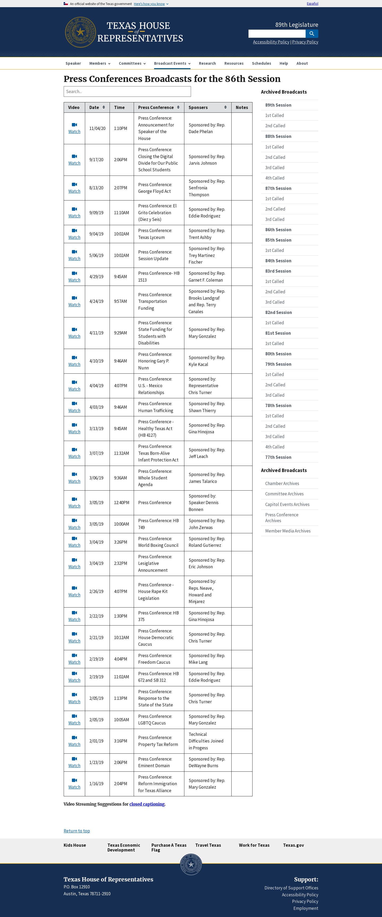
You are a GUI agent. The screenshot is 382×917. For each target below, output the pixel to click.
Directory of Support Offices (291, 888)
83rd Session (278, 271)
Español (312, 3)
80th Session (278, 354)
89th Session (278, 105)
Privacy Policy (305, 42)
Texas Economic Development (123, 847)
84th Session (278, 261)
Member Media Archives (288, 531)
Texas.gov (293, 845)
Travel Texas (208, 845)
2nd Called (275, 126)
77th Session (278, 457)
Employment (305, 908)
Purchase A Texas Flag (168, 847)
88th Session (278, 136)
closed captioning (146, 804)
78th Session (278, 405)
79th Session (278, 364)
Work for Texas (254, 845)
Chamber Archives (282, 483)
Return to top (77, 831)
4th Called (275, 178)
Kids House (75, 845)
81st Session (278, 333)
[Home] (123, 45)
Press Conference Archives (281, 517)
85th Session (278, 240)
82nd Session (278, 312)
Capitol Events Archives (287, 504)
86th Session (278, 230)
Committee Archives (284, 494)
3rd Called (275, 168)
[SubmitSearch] (312, 33)
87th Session (278, 188)
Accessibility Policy (271, 42)
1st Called (274, 115)
